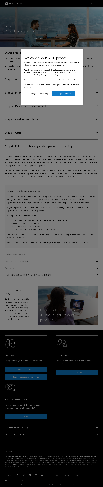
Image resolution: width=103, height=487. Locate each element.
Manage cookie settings (39, 94)
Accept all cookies (63, 94)
